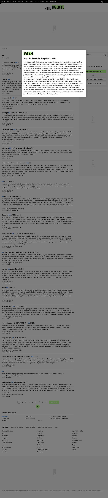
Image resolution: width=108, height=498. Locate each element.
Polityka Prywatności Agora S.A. (48, 71)
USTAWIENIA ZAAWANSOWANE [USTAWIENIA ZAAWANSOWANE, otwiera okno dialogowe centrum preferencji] (36, 93)
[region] (54, 73)
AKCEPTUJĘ (78, 93)
